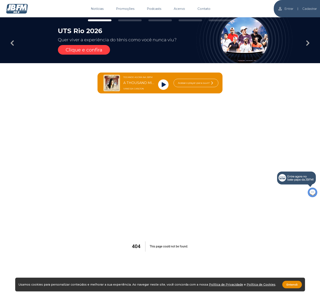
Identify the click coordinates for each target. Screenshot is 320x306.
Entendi (292, 284)
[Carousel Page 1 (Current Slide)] (99, 20)
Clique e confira (84, 50)
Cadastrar (309, 8)
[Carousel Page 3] (160, 20)
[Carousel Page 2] (130, 20)
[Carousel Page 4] (190, 20)
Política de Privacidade (226, 284)
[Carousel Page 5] (220, 20)
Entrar (285, 8)
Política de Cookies (261, 284)
